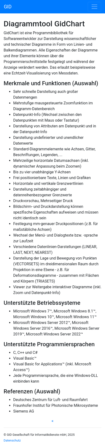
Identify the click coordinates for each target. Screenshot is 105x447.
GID (8, 7)
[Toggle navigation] (94, 6)
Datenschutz (12, 440)
